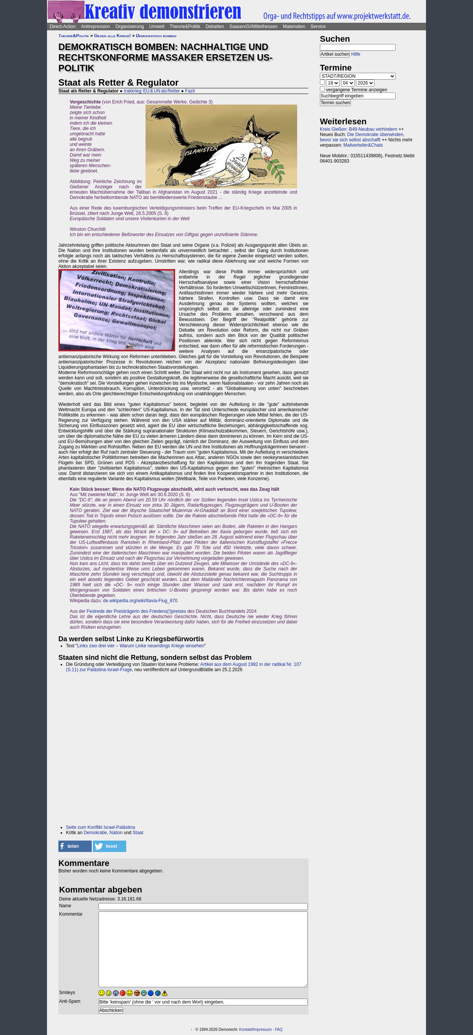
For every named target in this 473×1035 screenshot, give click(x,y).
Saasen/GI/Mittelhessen (253, 26)
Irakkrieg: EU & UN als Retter (152, 91)
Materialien (294, 26)
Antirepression (95, 26)
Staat (138, 832)
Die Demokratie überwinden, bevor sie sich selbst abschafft (362, 137)
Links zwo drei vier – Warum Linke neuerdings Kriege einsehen (140, 645)
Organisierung (129, 26)
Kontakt (245, 1029)
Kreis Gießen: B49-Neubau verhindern (358, 129)
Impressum (262, 1029)
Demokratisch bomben (156, 35)
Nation (116, 832)
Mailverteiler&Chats (363, 145)
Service (318, 26)
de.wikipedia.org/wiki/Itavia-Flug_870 (140, 600)
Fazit (190, 91)
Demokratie (95, 832)
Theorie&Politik (185, 26)
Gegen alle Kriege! (112, 35)
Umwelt (156, 26)
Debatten (215, 26)
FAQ (279, 1029)
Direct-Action (63, 26)
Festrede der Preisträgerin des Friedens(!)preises (136, 611)
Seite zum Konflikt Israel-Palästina (100, 827)
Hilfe (355, 54)
